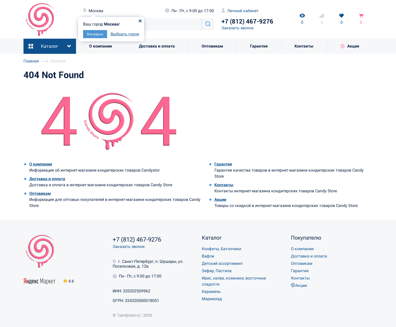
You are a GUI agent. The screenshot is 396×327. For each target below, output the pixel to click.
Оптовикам (212, 46)
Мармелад (212, 298)
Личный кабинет (240, 10)
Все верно (95, 34)
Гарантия (259, 46)
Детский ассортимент (222, 263)
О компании (100, 46)
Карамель (211, 291)
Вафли (208, 256)
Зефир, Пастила (217, 270)
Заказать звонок (237, 28)
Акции (349, 46)
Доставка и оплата (157, 46)
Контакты (303, 46)
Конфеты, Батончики (221, 248)
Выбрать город (125, 34)
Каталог (49, 46)
